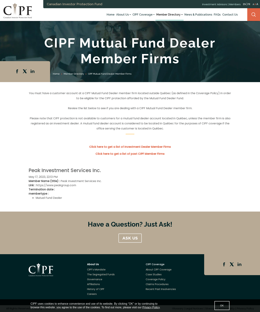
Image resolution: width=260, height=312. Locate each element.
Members (235, 4)
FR (249, 4)
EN (244, 3)
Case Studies (154, 274)
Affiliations (93, 284)
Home (110, 14)
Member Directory (168, 14)
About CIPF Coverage (159, 269)
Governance (94, 279)
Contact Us (230, 14)
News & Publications (198, 14)
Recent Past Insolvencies (161, 289)
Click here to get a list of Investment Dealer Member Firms (130, 147)
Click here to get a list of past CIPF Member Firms (130, 154)
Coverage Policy (155, 279)
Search (253, 14)
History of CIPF (95, 289)
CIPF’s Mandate (96, 269)
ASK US (130, 238)
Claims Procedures (157, 284)
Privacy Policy (150, 307)
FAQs (217, 14)
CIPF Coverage (142, 14)
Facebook (17, 72)
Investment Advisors (214, 4)
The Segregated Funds (101, 274)
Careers (92, 294)
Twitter (25, 72)
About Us (122, 14)
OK (222, 305)
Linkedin (33, 72)
